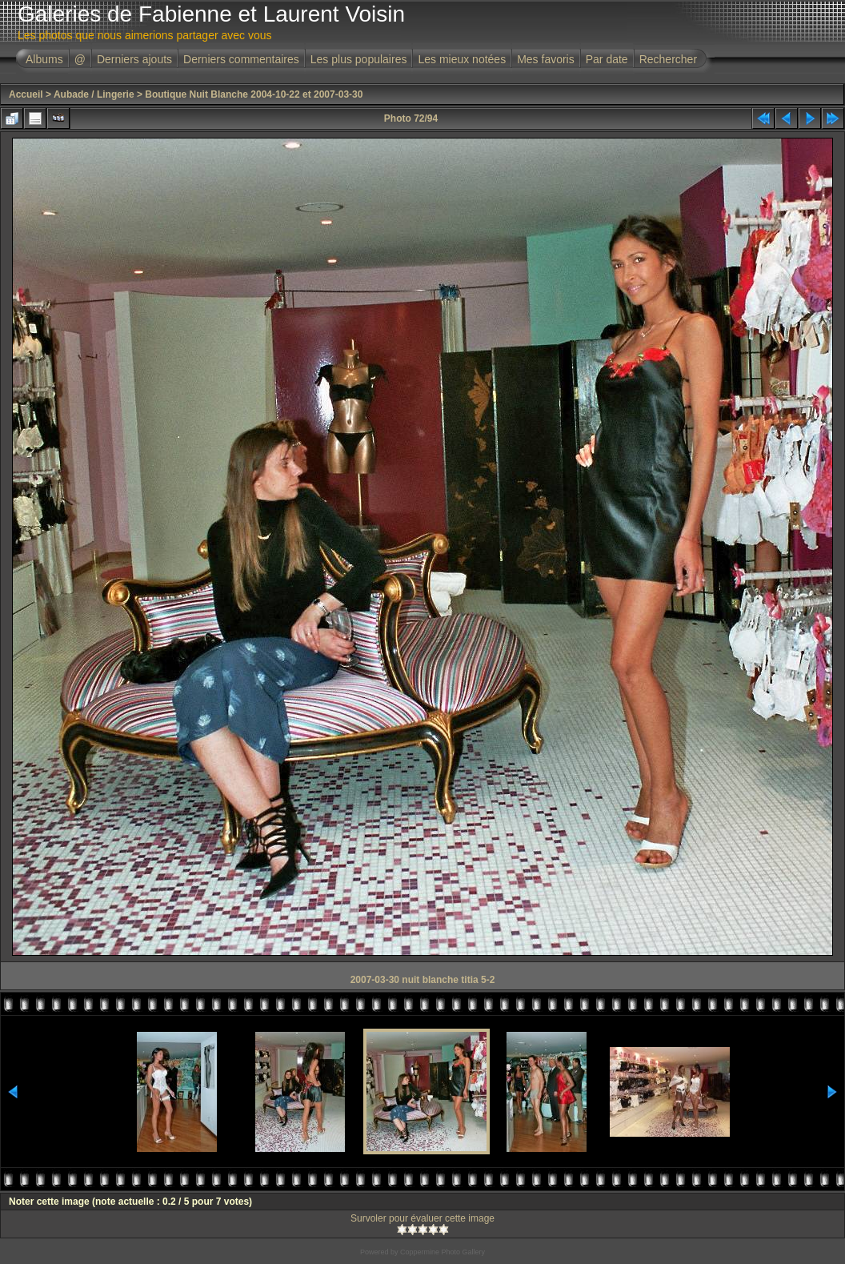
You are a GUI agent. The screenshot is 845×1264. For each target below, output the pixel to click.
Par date (607, 59)
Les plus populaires (358, 59)
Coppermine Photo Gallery (442, 1252)
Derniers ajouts (134, 59)
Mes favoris (546, 59)
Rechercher (668, 59)
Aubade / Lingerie (94, 94)
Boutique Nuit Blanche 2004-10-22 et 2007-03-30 (253, 94)
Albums (44, 59)
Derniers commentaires (241, 59)
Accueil (26, 94)
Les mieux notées (462, 59)
